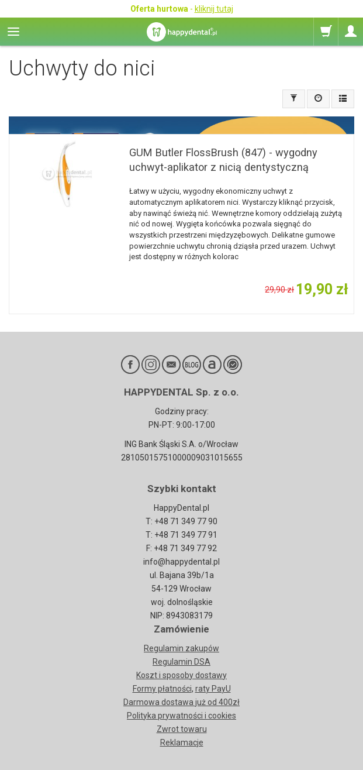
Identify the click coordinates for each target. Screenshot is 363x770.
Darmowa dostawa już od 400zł (181, 702)
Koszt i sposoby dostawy (181, 675)
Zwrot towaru (182, 729)
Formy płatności (162, 688)
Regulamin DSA (181, 661)
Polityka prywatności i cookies (181, 715)
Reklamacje (181, 742)
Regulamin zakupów (181, 648)
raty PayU (213, 688)
